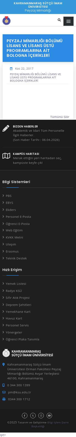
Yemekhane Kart (18, 312)
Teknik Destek (16, 258)
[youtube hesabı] (49, 415)
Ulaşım (11, 244)
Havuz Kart (14, 318)
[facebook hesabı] (24, 415)
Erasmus (12, 251)
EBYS (9, 203)
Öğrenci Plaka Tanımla (23, 339)
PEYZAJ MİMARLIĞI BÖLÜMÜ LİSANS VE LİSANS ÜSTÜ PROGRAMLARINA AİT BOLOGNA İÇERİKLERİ (35, 77)
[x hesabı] (32, 415)
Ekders (11, 210)
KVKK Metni (14, 237)
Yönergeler (14, 332)
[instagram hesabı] (41, 415)
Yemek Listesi (16, 284)
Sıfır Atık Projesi (18, 298)
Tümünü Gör (59, 117)
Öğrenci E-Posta (18, 224)
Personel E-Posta (18, 217)
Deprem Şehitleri (18, 305)
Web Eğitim (14, 230)
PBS (9, 196)
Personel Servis (17, 325)
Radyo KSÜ (14, 291)
